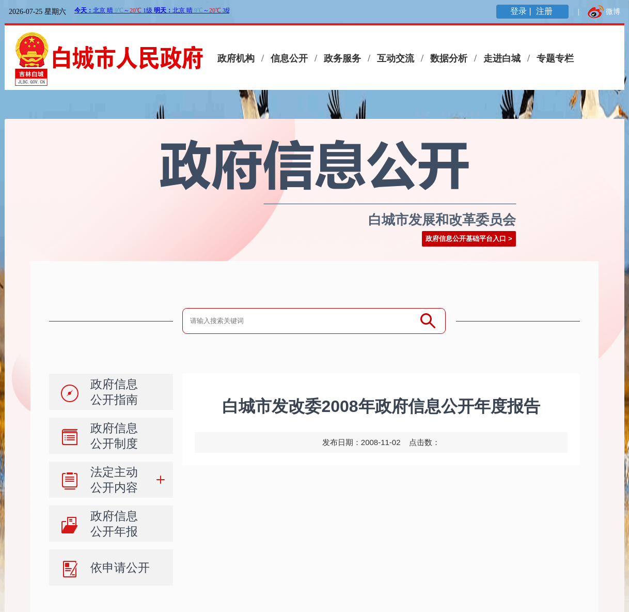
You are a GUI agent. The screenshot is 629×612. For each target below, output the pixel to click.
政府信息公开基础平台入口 (466, 238)
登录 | (521, 11)
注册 (545, 11)
